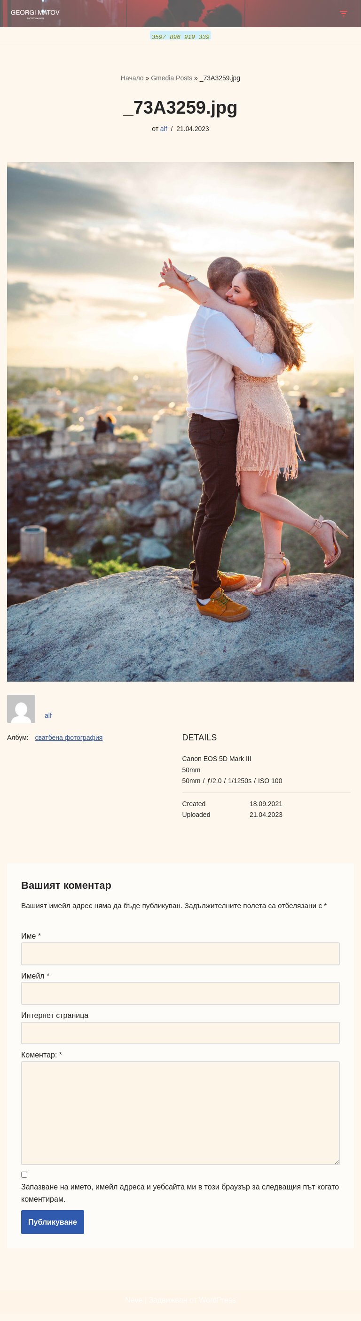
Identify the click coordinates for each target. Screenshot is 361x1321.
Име (31, 937)
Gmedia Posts (171, 78)
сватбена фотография (68, 738)
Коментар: (41, 1058)
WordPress (217, 1307)
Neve (133, 1307)
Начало (132, 78)
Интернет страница (54, 1017)
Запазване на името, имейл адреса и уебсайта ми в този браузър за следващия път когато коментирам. (180, 1200)
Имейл (35, 977)
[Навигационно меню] (343, 13)
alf (163, 128)
